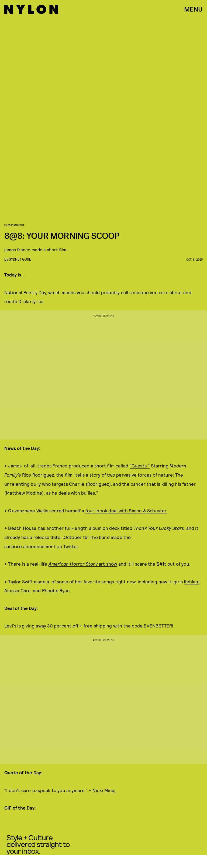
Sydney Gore (20, 259)
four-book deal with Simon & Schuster (125, 510)
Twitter (70, 546)
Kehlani (191, 581)
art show (83, 563)
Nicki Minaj (104, 790)
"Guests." (140, 465)
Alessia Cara (17, 590)
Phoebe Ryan (56, 590)
